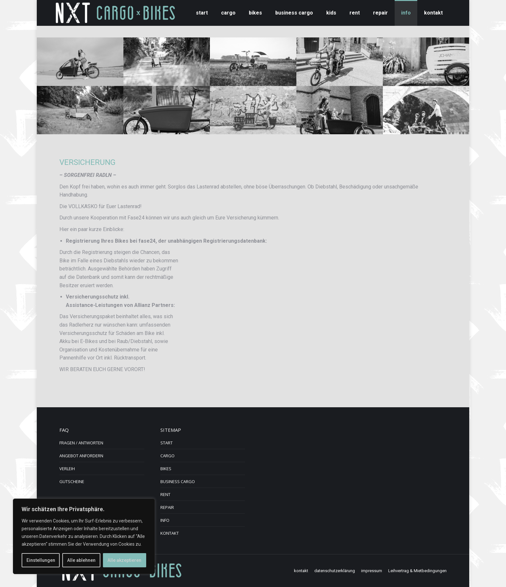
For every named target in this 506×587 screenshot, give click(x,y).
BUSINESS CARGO (177, 481)
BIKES (165, 468)
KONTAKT (169, 533)
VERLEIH (67, 468)
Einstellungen (40, 560)
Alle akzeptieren (124, 560)
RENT (165, 494)
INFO (164, 520)
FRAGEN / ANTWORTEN (81, 443)
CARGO (167, 456)
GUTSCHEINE (71, 481)
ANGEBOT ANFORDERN (81, 456)
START (166, 443)
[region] (84, 536)
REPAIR (167, 507)
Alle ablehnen (81, 560)
